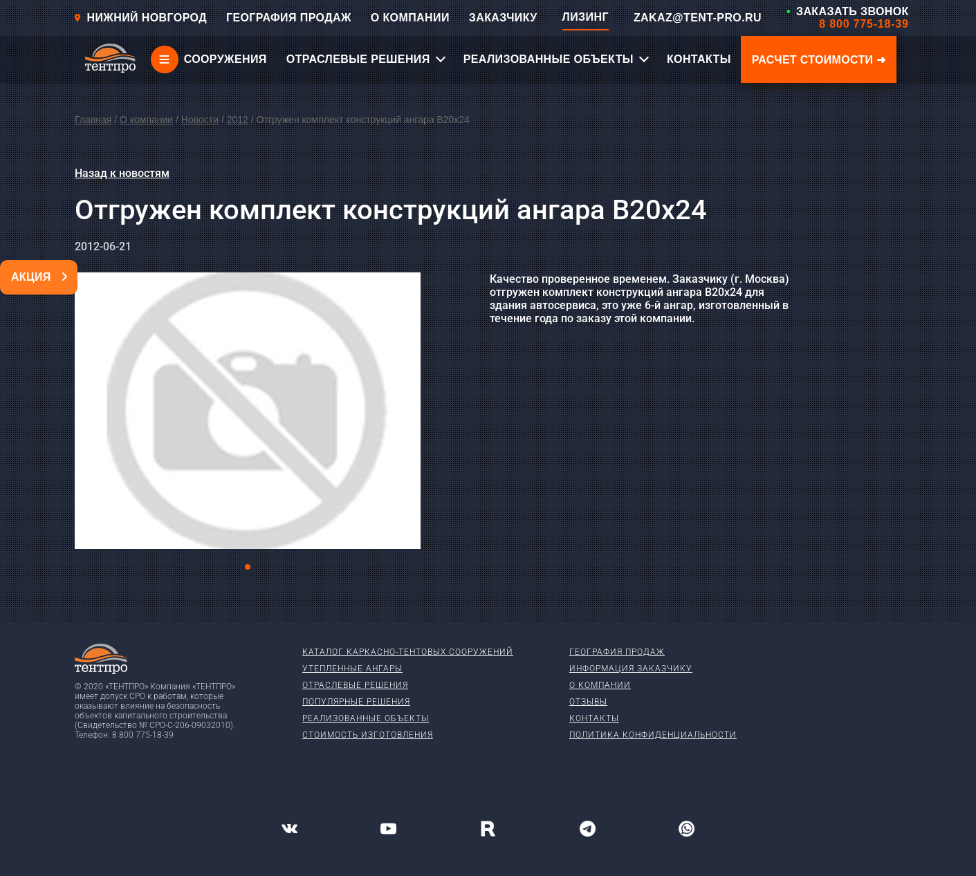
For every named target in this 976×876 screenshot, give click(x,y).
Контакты (594, 718)
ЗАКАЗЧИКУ (503, 18)
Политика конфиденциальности (653, 735)
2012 (237, 119)
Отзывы (588, 702)
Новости (200, 119)
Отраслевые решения (355, 685)
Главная (93, 119)
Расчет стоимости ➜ (819, 60)
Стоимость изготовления (367, 735)
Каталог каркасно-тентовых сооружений (407, 652)
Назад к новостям (122, 173)
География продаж (617, 652)
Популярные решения (356, 702)
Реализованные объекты (365, 718)
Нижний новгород (140, 18)
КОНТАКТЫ (699, 59)
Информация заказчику (630, 668)
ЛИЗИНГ (585, 17)
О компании (146, 119)
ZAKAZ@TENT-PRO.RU (698, 18)
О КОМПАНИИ (410, 18)
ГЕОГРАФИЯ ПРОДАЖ (288, 18)
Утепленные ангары (352, 668)
